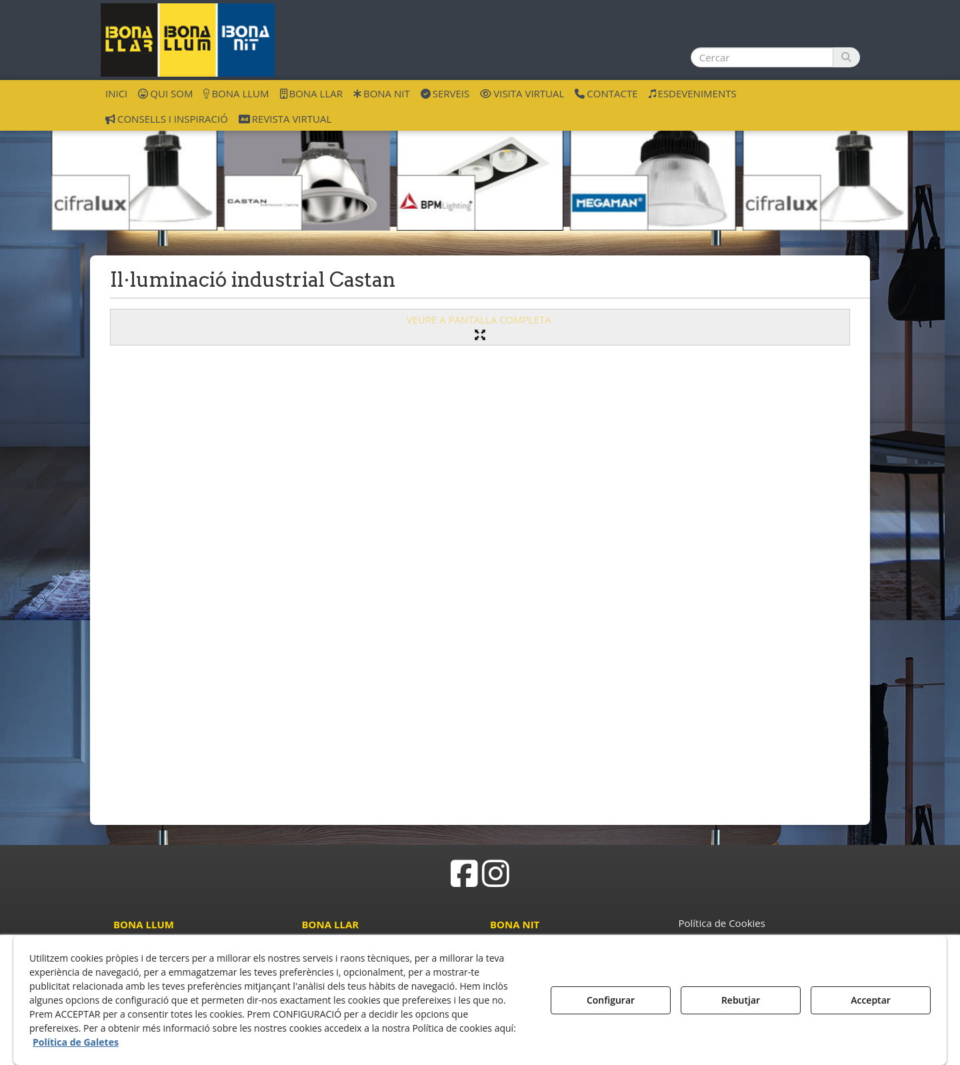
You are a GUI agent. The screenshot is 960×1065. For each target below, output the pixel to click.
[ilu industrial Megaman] (653, 172)
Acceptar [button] (871, 1000)
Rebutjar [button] (740, 1000)
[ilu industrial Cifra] (134, 172)
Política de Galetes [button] (76, 1042)
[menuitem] (116, 92)
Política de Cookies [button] (722, 923)
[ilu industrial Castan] (307, 172)
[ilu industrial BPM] (480, 172)
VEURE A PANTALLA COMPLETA (479, 326)
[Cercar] (846, 57)
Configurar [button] (611, 1000)
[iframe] (480, 580)
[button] (187, 40)
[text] (762, 57)
